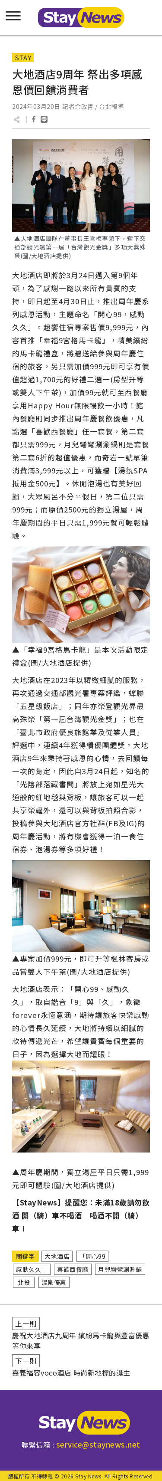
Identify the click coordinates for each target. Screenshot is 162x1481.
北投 (24, 1282)
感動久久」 (32, 1269)
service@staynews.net (98, 1444)
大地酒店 (57, 1256)
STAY (23, 57)
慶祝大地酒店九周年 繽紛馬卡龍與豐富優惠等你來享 (80, 1340)
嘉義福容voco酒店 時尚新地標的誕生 (71, 1372)
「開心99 (92, 1256)
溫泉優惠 (54, 1282)
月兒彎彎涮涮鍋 (120, 1269)
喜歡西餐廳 (73, 1269)
